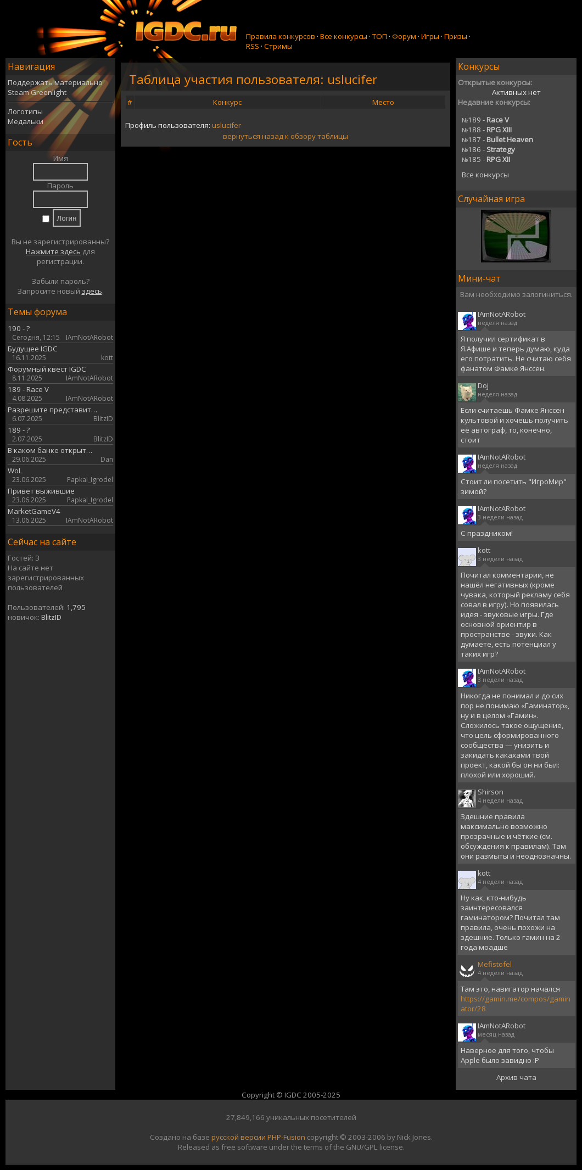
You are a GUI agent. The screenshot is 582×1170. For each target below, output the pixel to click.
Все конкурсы (343, 36)
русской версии (238, 1137)
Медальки (25, 121)
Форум (404, 36)
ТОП (379, 36)
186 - (488, 149)
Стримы (278, 46)
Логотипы (25, 111)
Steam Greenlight (37, 92)
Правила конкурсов (280, 36)
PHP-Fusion (286, 1137)
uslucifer (226, 125)
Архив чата (516, 1077)
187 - (497, 139)
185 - (486, 159)
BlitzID (51, 617)
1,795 (76, 607)
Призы (455, 36)
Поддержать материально (55, 82)
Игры (430, 36)
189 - (485, 120)
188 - (487, 130)
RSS (252, 46)
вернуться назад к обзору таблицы (285, 136)
